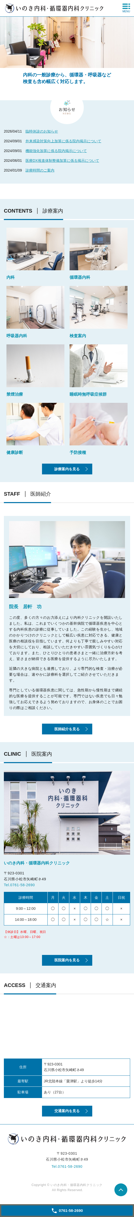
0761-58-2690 (70, 1166)
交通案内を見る (67, 1111)
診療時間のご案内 (40, 170)
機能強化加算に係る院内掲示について (56, 151)
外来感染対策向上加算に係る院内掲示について (63, 141)
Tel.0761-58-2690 (19, 885)
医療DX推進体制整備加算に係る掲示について (62, 160)
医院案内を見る (67, 960)
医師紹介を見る (67, 729)
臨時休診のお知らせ (42, 131)
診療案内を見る (67, 469)
